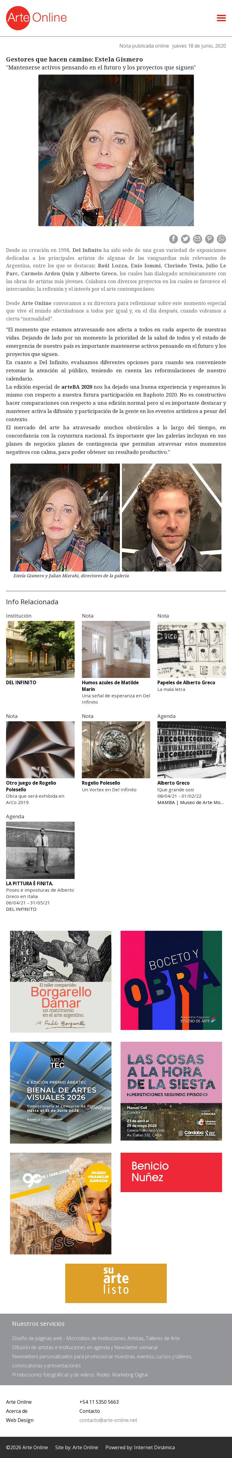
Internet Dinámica (154, 1447)
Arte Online (19, 1402)
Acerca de (16, 1411)
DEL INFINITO (21, 909)
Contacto (89, 1411)
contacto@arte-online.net (108, 1420)
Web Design (20, 1420)
